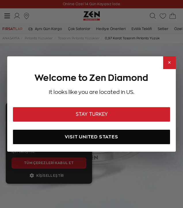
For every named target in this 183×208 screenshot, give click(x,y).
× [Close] (169, 62)
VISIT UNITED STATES (91, 136)
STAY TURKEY (92, 114)
